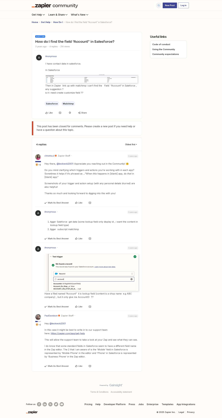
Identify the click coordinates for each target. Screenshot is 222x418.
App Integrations (186, 404)
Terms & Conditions (99, 392)
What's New (80, 14)
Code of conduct (161, 44)
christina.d (49, 155)
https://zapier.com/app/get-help (68, 333)
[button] (170, 5)
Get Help (38, 14)
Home (35, 22)
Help (98, 404)
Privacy (191, 412)
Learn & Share (58, 14)
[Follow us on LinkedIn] (45, 404)
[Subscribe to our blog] (50, 404)
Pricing (88, 404)
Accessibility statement (121, 392)
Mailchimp (68, 103)
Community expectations (165, 54)
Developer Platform (115, 404)
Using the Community (163, 49)
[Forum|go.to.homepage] (55, 5)
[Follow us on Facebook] (39, 404)
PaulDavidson (51, 315)
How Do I (58, 22)
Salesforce (52, 103)
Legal (181, 412)
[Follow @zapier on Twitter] (56, 404)
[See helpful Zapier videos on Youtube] (62, 404)
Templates (167, 404)
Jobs (141, 404)
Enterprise (152, 404)
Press (132, 404)
